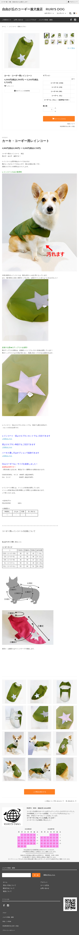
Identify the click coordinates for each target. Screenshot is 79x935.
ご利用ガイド (6, 20)
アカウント (73, 2)
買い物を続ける (71, 800)
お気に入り (9, 86)
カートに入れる (59, 119)
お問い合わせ (18, 20)
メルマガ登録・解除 (46, 20)
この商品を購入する (39, 791)
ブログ (4, 911)
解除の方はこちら (49, 874)
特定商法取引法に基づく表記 (11, 920)
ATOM (8, 917)
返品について (71, 123)
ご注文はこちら (7, 439)
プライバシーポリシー (9, 924)
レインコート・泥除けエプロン (17, 26)
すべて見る (71, 48)
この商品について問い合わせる (54, 800)
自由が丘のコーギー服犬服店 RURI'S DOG (35, 9)
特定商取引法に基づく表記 (67, 126)
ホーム (4, 26)
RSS (3, 917)
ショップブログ (31, 20)
